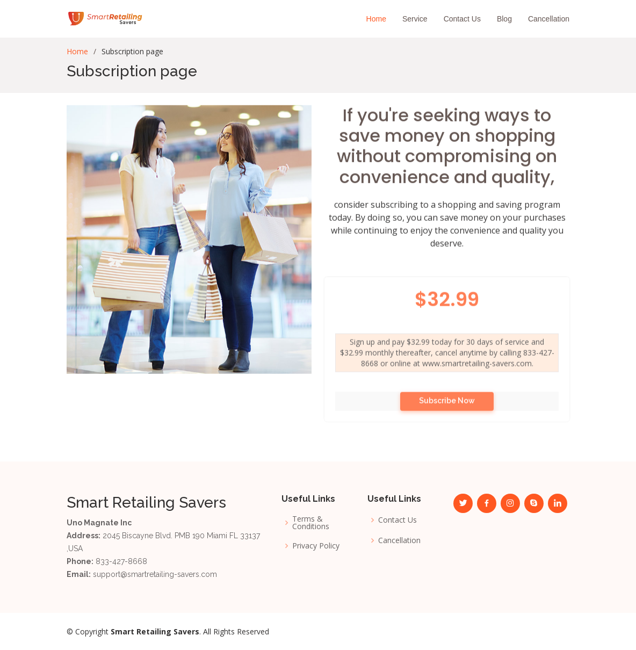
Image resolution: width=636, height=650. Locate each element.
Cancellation (548, 19)
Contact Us (462, 19)
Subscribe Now (447, 412)
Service (415, 19)
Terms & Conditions (310, 522)
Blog (504, 19)
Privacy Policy (315, 546)
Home (376, 19)
